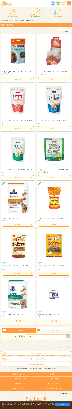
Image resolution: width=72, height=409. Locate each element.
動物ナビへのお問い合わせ (36, 364)
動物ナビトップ (6, 20)
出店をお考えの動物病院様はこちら (36, 359)
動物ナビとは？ (12, 13)
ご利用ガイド (54, 374)
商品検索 (63, 3)
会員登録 (58, 3)
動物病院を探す (35, 13)
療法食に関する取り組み (54, 388)
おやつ (16, 20)
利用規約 (18, 383)
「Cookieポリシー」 (41, 405)
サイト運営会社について (18, 379)
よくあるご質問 (54, 379)
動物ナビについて (36, 353)
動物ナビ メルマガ (18, 388)
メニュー (68, 3)
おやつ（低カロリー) (26, 20)
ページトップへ (66, 348)
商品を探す (58, 13)
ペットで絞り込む (63, 31)
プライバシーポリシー (54, 383)
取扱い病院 (18, 79)
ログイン (53, 3)
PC (41, 343)
